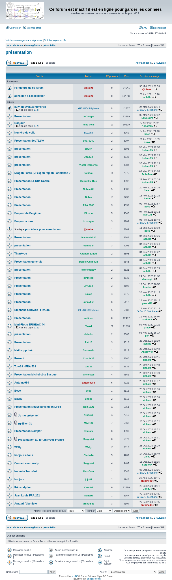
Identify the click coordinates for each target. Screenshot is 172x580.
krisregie (88, 221)
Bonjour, (19, 123)
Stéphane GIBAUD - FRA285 (32, 310)
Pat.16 (88, 342)
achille (147, 97)
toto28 (88, 366)
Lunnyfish (89, 302)
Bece (17, 390)
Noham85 (147, 126)
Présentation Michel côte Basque (35, 374)
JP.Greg (88, 286)
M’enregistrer (32, 27)
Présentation (22, 189)
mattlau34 (88, 245)
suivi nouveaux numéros (30, 106)
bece (147, 134)
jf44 (147, 335)
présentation (49, 45)
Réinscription (23, 487)
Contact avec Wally (26, 463)
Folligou (88, 173)
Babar (88, 197)
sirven (88, 148)
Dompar (88, 431)
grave (147, 142)
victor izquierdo (88, 165)
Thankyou (20, 253)
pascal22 (147, 303)
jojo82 (88, 479)
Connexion (13, 27)
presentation (22, 164)
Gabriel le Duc (88, 181)
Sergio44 (88, 439)
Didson (88, 213)
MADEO (88, 423)
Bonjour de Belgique (27, 213)
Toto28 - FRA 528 (25, 366)
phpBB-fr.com (94, 579)
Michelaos (89, 374)
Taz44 (88, 326)
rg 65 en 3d (25, 423)
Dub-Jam (147, 174)
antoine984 (88, 382)
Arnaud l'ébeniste (25, 503)
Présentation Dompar (27, 431)
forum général (32, 45)
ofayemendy (88, 269)
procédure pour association (42, 229)
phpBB (74, 576)
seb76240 (88, 140)
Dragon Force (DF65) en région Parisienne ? (42, 173)
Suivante (161, 63)
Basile (18, 398)
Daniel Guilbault (88, 261)
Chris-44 (88, 455)
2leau (147, 190)
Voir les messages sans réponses (24, 40)
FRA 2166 (88, 205)
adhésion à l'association (29, 95)
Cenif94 (88, 487)
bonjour (19, 479)
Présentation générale (28, 261)
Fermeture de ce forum (28, 87)
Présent (19, 358)
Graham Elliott (88, 253)
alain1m (147, 214)
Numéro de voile (24, 132)
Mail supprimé (23, 350)
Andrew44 (89, 350)
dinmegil (89, 277)
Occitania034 (88, 237)
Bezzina (88, 132)
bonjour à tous (23, 455)
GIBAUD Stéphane (88, 108)
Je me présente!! (28, 415)
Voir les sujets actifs (55, 40)
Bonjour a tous (23, 221)
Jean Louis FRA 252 (27, 495)
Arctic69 (88, 415)
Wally (17, 447)
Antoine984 (21, 382)
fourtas (147, 287)
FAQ (143, 27)
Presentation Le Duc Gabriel (32, 181)
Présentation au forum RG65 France (41, 439)
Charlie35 (88, 358)
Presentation (22, 116)
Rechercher (158, 27)
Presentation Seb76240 (29, 140)
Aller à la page (143, 63)
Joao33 (88, 156)
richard (147, 359)
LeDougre (88, 116)
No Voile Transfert (25, 471)
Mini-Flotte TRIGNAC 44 (29, 324)
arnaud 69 (88, 503)
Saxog (88, 294)
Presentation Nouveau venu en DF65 (37, 406)
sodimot (88, 318)
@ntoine (88, 87)
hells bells (89, 124)
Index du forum (15, 45)
